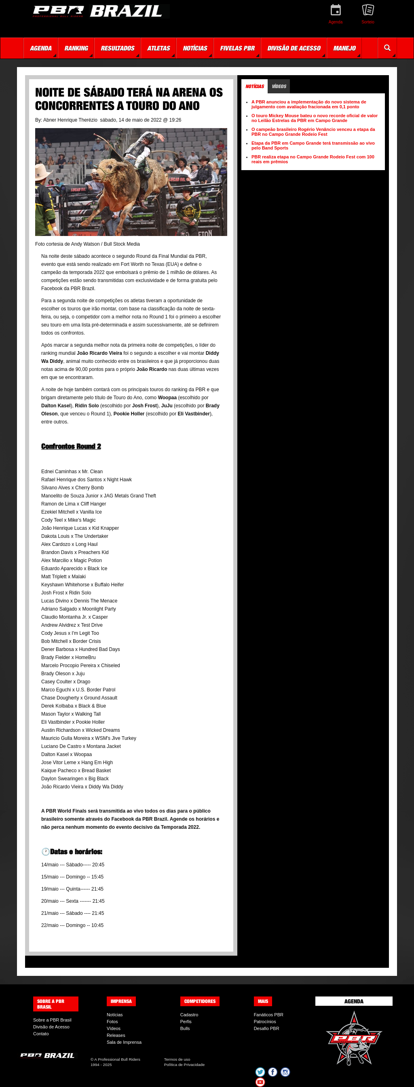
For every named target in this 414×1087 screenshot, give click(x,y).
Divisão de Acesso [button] (293, 48)
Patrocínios (265, 1021)
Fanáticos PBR (268, 1014)
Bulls (185, 1028)
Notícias (115, 1014)
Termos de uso (177, 1059)
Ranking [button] (76, 48)
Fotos (112, 1021)
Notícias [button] (195, 48)
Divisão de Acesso (51, 1026)
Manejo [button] (344, 48)
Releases (116, 1035)
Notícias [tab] (254, 86)
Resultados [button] (117, 48)
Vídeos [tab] (279, 86)
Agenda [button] (40, 48)
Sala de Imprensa (124, 1042)
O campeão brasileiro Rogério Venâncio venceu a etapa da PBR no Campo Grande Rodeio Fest (313, 132)
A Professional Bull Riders (117, 1059)
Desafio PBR (266, 1028)
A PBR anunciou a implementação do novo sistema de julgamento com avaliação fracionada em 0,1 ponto (308, 104)
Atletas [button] (158, 48)
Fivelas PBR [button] (237, 48)
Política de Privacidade (184, 1064)
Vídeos (113, 1028)
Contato (41, 1033)
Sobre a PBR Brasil (52, 1019)
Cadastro (189, 1014)
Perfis (186, 1021)
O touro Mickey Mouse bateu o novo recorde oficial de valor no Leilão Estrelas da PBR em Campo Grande (314, 118)
